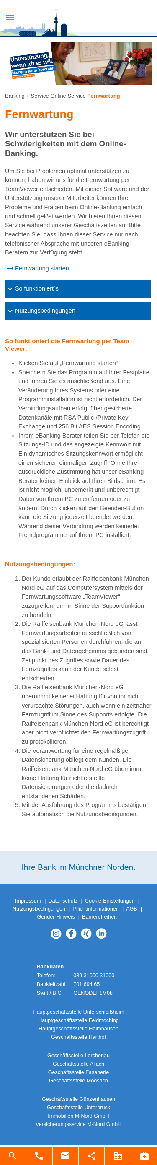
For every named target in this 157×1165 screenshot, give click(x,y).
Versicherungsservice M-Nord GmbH (78, 1124)
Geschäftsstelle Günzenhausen (78, 1099)
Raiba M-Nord (83, 19)
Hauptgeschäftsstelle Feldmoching (78, 1020)
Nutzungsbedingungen (40, 311)
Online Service (67, 96)
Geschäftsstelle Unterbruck (78, 1108)
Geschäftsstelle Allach (78, 1064)
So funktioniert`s (32, 289)
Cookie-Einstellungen (110, 901)
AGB (131, 909)
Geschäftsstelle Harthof (78, 1037)
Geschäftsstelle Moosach (78, 1081)
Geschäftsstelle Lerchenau (78, 1056)
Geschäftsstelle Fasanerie (78, 1072)
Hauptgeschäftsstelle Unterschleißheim (78, 1012)
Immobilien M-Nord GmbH (78, 1116)
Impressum (28, 901)
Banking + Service (27, 96)
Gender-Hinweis (56, 917)
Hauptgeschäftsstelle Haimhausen (78, 1029)
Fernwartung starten (42, 268)
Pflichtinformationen (95, 909)
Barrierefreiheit (99, 917)
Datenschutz (62, 901)
